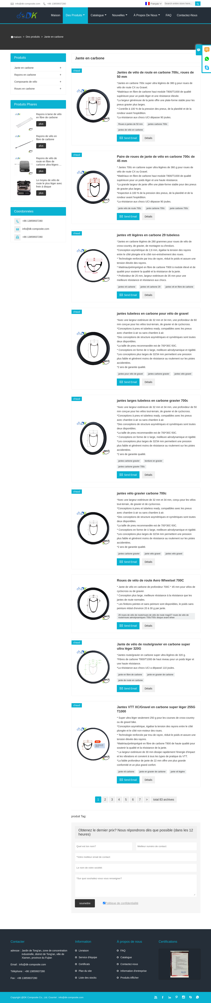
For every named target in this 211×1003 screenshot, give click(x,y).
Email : (14, 964)
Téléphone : (17, 971)
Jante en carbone (24, 67)
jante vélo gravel (152, 553)
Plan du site (85, 970)
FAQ (168, 15)
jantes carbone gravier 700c (131, 466)
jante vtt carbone (126, 771)
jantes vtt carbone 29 (150, 287)
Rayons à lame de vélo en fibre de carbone (49, 116)
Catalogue (98, 15)
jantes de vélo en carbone (130, 130)
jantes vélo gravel (182, 374)
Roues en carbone (24, 88)
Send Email (128, 137)
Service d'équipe (88, 957)
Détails (148, 138)
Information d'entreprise (133, 970)
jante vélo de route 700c (129, 208)
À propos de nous (147, 15)
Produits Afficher (129, 977)
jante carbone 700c (155, 208)
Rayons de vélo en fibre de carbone (46, 138)
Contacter (17, 941)
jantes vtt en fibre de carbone (179, 287)
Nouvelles (119, 15)
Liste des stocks (87, 977)
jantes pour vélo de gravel (130, 374)
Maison (55, 15)
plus (41, 123)
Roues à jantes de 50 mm (130, 124)
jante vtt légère (178, 771)
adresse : (16, 950)
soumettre (84, 903)
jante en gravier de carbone (160, 674)
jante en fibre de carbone (130, 674)
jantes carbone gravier (158, 374)
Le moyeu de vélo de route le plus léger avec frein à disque (49, 183)
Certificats (84, 964)
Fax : (13, 978)
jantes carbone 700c (157, 124)
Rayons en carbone (25, 74)
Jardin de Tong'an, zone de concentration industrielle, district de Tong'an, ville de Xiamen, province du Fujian (44, 954)
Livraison (84, 950)
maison (16, 36)
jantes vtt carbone (126, 287)
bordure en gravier (153, 461)
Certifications (168, 941)
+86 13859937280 (56, 3)
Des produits (75, 15)
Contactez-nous (187, 15)
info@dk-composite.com (27, 3)
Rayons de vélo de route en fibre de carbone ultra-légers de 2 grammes (49, 161)
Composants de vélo (25, 81)
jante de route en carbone (130, 680)
